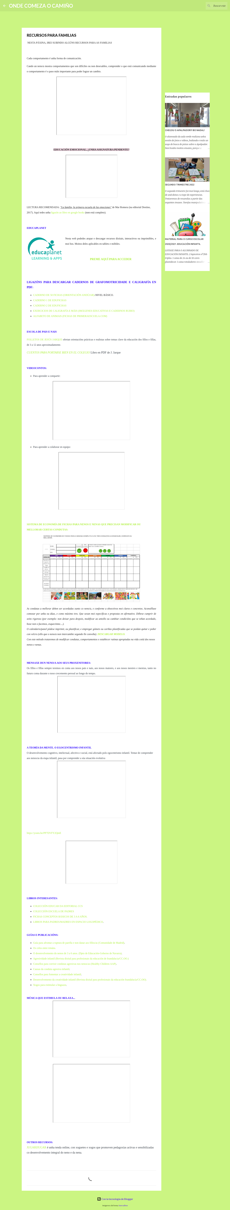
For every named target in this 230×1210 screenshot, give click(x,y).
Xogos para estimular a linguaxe (49, 985)
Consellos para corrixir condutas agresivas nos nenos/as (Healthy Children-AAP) (74, 963)
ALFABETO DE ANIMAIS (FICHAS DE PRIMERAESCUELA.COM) (70, 316)
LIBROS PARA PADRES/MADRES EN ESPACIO (59, 922)
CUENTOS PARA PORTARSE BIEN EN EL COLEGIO (58, 352)
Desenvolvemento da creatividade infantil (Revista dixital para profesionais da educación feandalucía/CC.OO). (90, 979)
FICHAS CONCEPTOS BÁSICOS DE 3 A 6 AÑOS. (60, 916)
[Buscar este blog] (210, 6)
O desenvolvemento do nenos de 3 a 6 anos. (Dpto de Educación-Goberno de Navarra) (77, 953)
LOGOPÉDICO (94, 922)
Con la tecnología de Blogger (115, 1198)
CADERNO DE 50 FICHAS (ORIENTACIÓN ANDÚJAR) (64, 295)
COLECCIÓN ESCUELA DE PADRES (53, 911)
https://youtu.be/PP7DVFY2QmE (44, 833)
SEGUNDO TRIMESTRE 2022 (179, 184)
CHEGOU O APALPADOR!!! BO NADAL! (185, 130)
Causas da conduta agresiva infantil (51, 969)
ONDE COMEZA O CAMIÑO (41, 6)
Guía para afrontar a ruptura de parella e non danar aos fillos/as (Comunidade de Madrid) (78, 942)
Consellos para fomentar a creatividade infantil (57, 974)
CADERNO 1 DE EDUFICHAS (49, 300)
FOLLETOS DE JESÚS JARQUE (45, 339)
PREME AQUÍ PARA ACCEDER (110, 259)
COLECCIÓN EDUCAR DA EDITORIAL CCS (58, 906)
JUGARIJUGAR (36, 1147)
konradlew (123, 1205)
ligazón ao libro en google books (67, 212)
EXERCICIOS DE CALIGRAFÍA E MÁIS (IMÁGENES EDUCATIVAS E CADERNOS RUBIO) (84, 310)
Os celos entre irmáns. (44, 948)
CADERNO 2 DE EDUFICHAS (49, 305)
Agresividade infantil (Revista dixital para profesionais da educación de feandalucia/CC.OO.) (81, 958)
